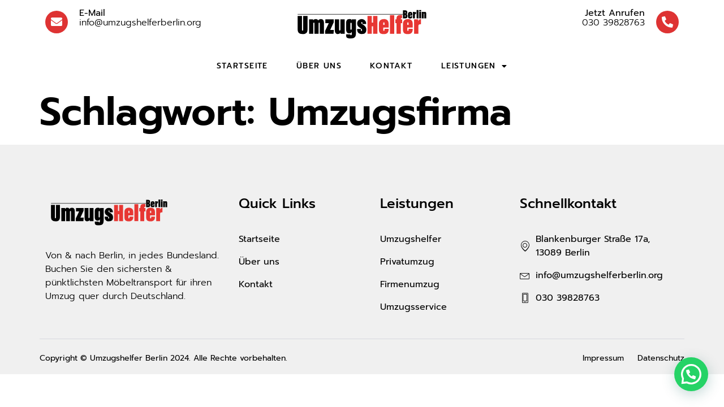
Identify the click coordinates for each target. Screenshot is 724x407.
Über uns (319, 66)
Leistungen (474, 66)
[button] (691, 374)
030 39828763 (613, 17)
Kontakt (391, 66)
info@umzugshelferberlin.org (140, 17)
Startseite (242, 66)
